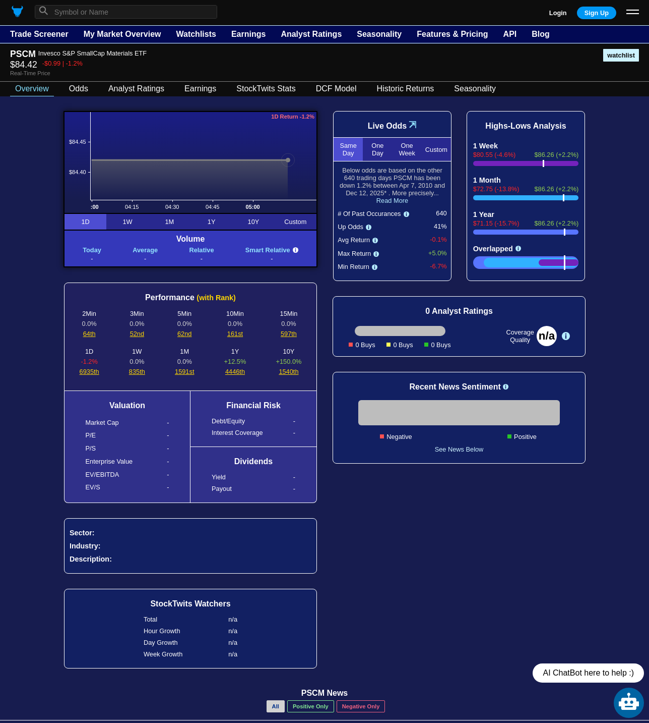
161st (235, 334)
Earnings (248, 34)
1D (85, 222)
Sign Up (597, 13)
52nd (137, 334)
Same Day (348, 149)
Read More (392, 200)
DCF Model (336, 88)
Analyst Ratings (311, 34)
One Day (377, 149)
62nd (184, 334)
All (275, 706)
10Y (253, 222)
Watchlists (196, 34)
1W (127, 222)
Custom (295, 222)
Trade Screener (39, 34)
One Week (407, 149)
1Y (212, 222)
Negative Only (361, 706)
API (510, 34)
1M (169, 222)
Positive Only (311, 706)
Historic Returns (405, 88)
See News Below (459, 449)
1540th (288, 371)
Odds (78, 88)
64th (89, 334)
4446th (235, 371)
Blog (541, 34)
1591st (184, 371)
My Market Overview (122, 34)
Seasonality (379, 34)
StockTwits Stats (265, 88)
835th (137, 371)
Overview (32, 88)
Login (558, 13)
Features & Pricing (452, 34)
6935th (89, 371)
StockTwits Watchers (190, 603)
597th (289, 334)
